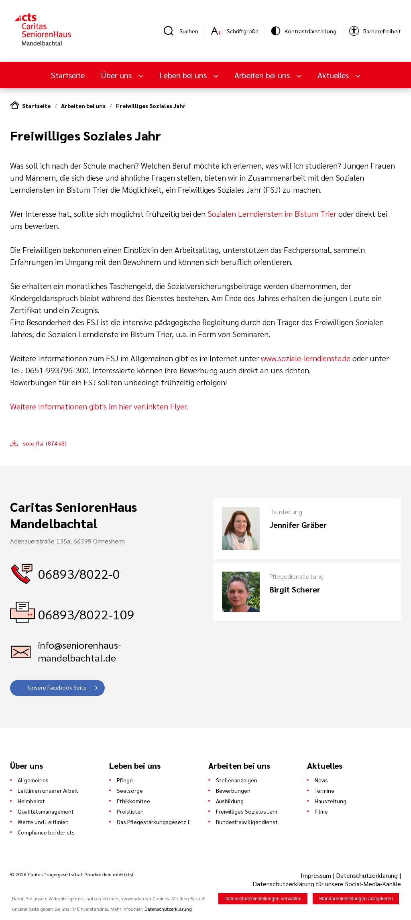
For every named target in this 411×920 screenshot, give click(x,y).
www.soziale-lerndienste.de (305, 358)
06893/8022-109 (86, 614)
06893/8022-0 (79, 573)
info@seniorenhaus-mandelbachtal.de (80, 651)
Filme (321, 811)
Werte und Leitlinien (43, 821)
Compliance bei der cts (46, 832)
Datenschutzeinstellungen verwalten (262, 899)
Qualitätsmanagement (46, 811)
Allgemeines (33, 780)
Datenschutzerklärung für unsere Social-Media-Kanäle (326, 883)
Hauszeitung (330, 800)
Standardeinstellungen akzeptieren (356, 899)
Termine (324, 790)
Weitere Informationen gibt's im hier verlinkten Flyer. (99, 406)
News (321, 780)
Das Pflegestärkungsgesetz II (154, 821)
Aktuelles (334, 75)
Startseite (68, 75)
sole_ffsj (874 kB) (45, 443)
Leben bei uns (184, 75)
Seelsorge (130, 790)
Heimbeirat (31, 800)
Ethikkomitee (133, 800)
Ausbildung (230, 800)
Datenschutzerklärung (367, 875)
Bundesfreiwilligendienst (247, 821)
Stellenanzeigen (236, 780)
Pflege (125, 780)
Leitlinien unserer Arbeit (48, 790)
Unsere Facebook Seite (57, 687)
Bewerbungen (233, 790)
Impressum (317, 875)
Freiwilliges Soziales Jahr (151, 105)
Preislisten (130, 811)
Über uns (117, 75)
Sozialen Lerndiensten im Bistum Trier (273, 213)
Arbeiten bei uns (263, 75)
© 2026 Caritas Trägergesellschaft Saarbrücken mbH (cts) (71, 874)
